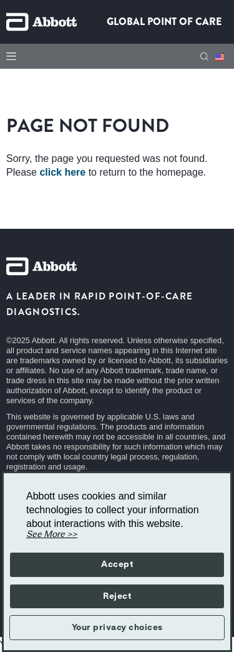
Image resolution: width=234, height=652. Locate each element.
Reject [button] (117, 596)
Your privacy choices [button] (117, 627)
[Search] (204, 57)
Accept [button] (117, 564)
